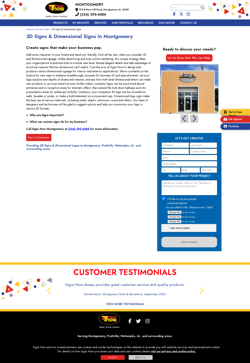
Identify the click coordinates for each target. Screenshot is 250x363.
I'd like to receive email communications (181, 201)
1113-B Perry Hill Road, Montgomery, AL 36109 (104, 9)
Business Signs (43, 29)
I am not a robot (180, 228)
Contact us (188, 23)
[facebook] (174, 13)
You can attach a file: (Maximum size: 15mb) (189, 207)
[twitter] (181, 13)
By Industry (81, 23)
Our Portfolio (122, 23)
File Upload (232, 119)
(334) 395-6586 (90, 14)
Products (60, 23)
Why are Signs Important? (45, 115)
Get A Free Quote (232, 113)
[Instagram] (188, 13)
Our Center (166, 23)
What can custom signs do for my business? (56, 122)
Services (100, 23)
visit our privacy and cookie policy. (173, 351)
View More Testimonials (125, 304)
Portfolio (230, 127)
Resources (145, 23)
